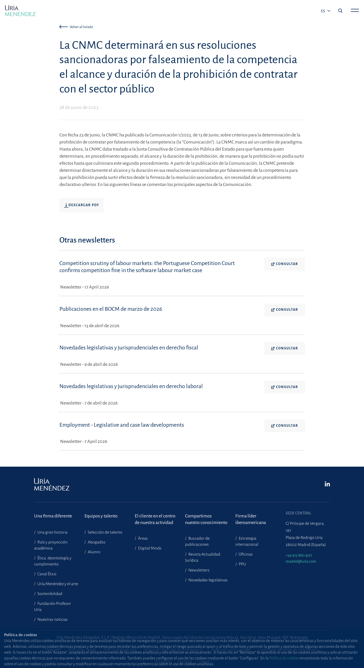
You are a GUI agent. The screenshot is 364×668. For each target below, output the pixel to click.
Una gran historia (52, 532)
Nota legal (162, 661)
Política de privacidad (120, 650)
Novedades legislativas (208, 580)
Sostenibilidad (49, 593)
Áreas (142, 538)
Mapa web (53, 650)
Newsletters (199, 570)
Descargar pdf (81, 205)
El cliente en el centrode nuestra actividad (155, 519)
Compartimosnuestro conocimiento (206, 519)
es (323, 11)
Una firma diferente (53, 515)
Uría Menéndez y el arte (57, 584)
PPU (242, 564)
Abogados (96, 542)
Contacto (185, 661)
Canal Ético (46, 574)
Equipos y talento (101, 515)
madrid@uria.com (301, 561)
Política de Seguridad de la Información (174, 650)
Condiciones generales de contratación (287, 650)
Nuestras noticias (52, 619)
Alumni (93, 552)
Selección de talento (104, 532)
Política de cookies (82, 650)
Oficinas (245, 554)
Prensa (204, 661)
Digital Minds (149, 548)
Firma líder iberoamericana (250, 519)
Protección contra (231, 650)
